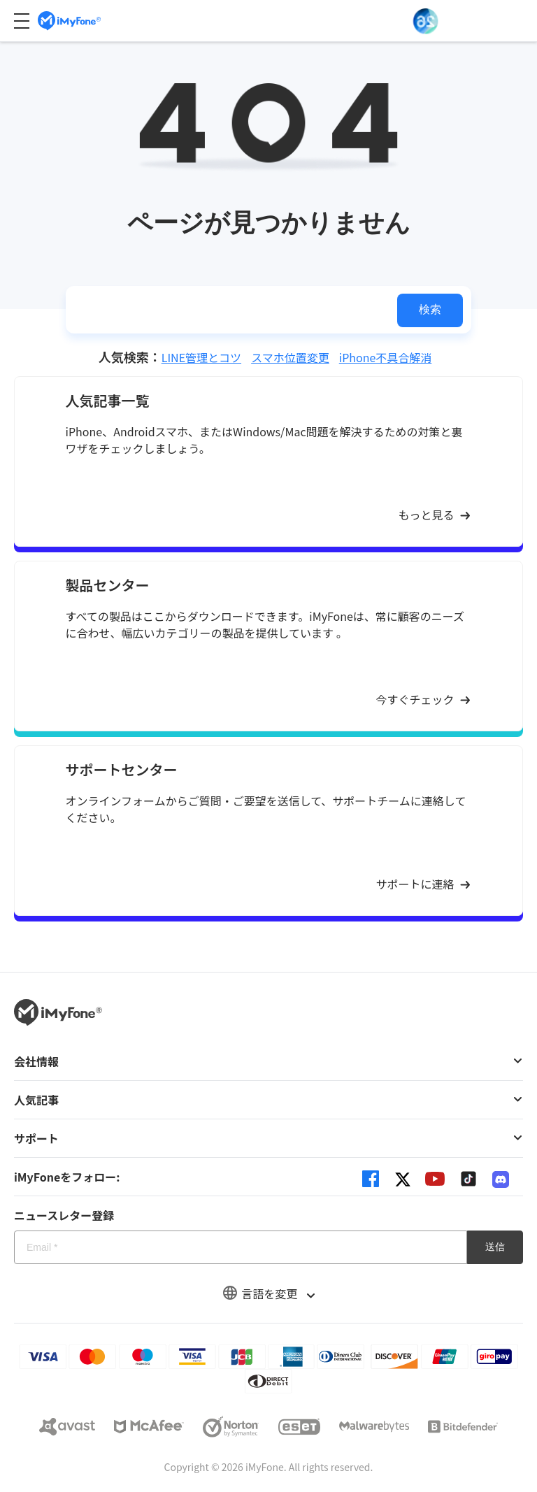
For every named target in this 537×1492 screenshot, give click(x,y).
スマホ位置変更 (290, 357)
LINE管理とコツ (201, 357)
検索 (430, 309)
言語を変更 (268, 1293)
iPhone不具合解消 (385, 357)
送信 (495, 1246)
